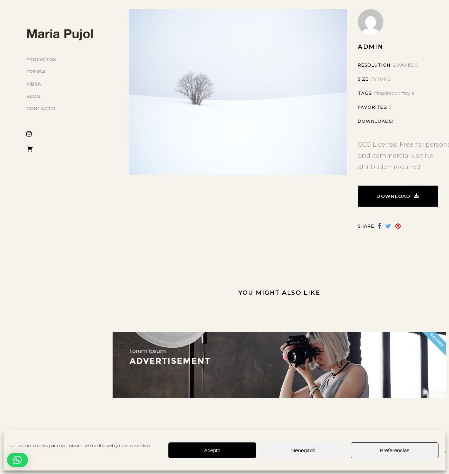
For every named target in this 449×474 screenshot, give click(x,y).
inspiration (388, 93)
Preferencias (394, 450)
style (409, 93)
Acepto (212, 450)
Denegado (303, 450)
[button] (17, 460)
